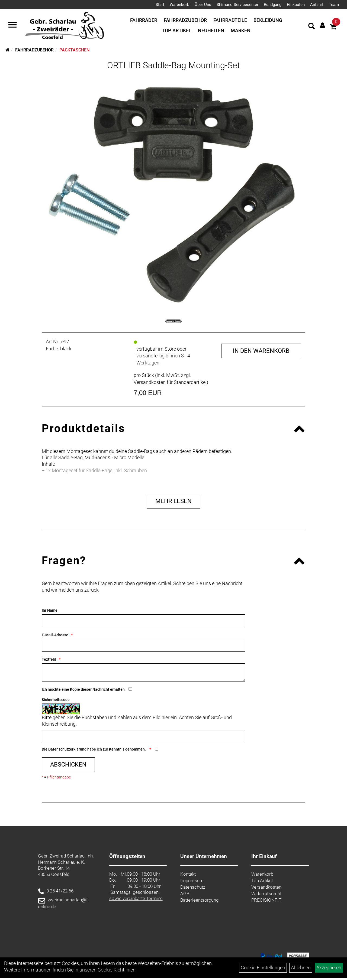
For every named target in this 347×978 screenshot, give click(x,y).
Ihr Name (49, 610)
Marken (240, 30)
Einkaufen (296, 4)
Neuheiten (211, 30)
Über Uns (203, 4)
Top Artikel (176, 30)
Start (160, 4)
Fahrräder (143, 20)
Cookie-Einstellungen (263, 967)
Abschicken (68, 764)
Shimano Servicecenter (237, 4)
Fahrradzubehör (185, 20)
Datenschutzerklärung (67, 749)
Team (334, 4)
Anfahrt (316, 4)
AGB (184, 893)
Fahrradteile (230, 20)
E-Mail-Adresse (55, 635)
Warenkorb (179, 4)
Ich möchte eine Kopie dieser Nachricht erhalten (83, 689)
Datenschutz (192, 887)
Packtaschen (74, 50)
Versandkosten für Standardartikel (170, 382)
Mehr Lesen (173, 501)
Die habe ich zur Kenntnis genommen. (94, 749)
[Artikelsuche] (311, 27)
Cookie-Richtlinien (117, 970)
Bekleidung (267, 20)
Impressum (192, 880)
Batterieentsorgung (199, 900)
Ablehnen (301, 967)
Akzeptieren (328, 967)
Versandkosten (266, 887)
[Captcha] (143, 736)
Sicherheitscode (56, 699)
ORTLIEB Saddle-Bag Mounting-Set (173, 65)
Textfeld (49, 659)
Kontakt (188, 874)
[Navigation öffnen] (12, 25)
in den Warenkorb (261, 350)
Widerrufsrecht (266, 893)
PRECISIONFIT (266, 900)
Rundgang (272, 4)
